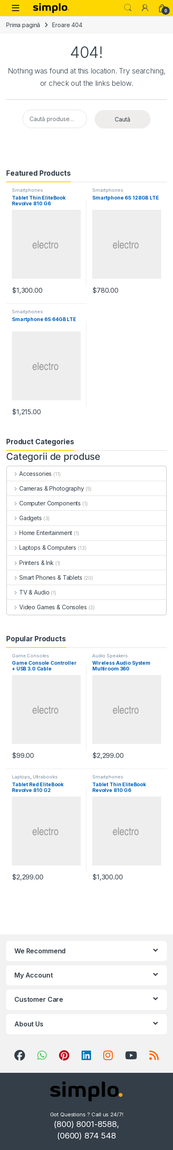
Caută (122, 119)
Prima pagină (23, 24)
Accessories (29, 473)
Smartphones (27, 190)
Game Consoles (30, 656)
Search (127, 7)
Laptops (21, 777)
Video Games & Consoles (47, 607)
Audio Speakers (110, 656)
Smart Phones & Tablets (44, 577)
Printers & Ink (30, 562)
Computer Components (44, 503)
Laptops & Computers (41, 547)
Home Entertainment (39, 532)
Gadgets (24, 517)
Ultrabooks (45, 777)
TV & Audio (28, 592)
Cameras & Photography (45, 488)
